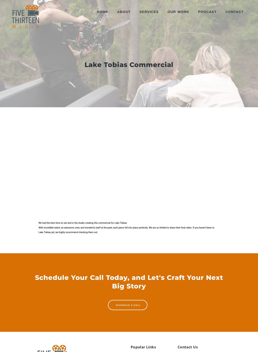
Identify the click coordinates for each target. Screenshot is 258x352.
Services (149, 12)
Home (102, 12)
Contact (234, 12)
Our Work (178, 12)
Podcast (207, 12)
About (123, 12)
